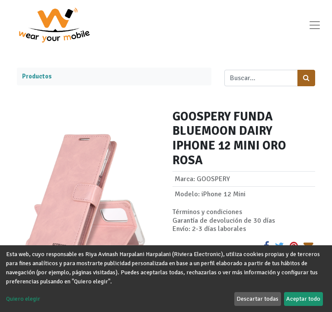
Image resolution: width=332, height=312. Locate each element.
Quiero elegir (23, 298)
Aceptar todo (303, 298)
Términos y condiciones (207, 212)
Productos (37, 76)
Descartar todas (257, 298)
